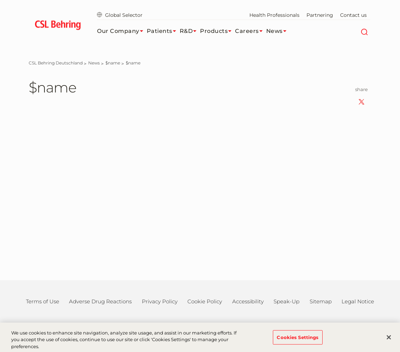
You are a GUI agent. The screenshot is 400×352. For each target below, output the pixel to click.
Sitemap (321, 301)
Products (217, 31)
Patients (163, 31)
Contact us (353, 15)
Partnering (319, 15)
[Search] (364, 31)
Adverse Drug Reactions (100, 301)
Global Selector (120, 15)
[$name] (112, 62)
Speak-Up (286, 301)
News (278, 31)
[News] (94, 62)
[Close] (388, 339)
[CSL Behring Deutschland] (56, 62)
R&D (190, 31)
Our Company (122, 31)
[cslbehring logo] (58, 26)
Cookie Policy (204, 301)
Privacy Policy (160, 301)
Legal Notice (358, 301)
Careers (250, 31)
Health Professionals (274, 15)
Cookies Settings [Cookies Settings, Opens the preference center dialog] (297, 340)
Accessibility (248, 301)
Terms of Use (42, 301)
